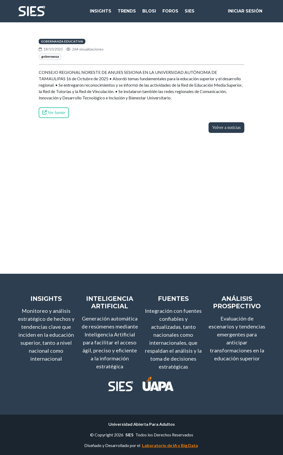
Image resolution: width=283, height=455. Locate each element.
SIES (189, 13)
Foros (170, 13)
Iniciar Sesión (245, 13)
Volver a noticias (226, 127)
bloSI (149, 13)
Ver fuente (53, 112)
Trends (127, 13)
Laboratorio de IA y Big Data (170, 445)
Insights (100, 13)
